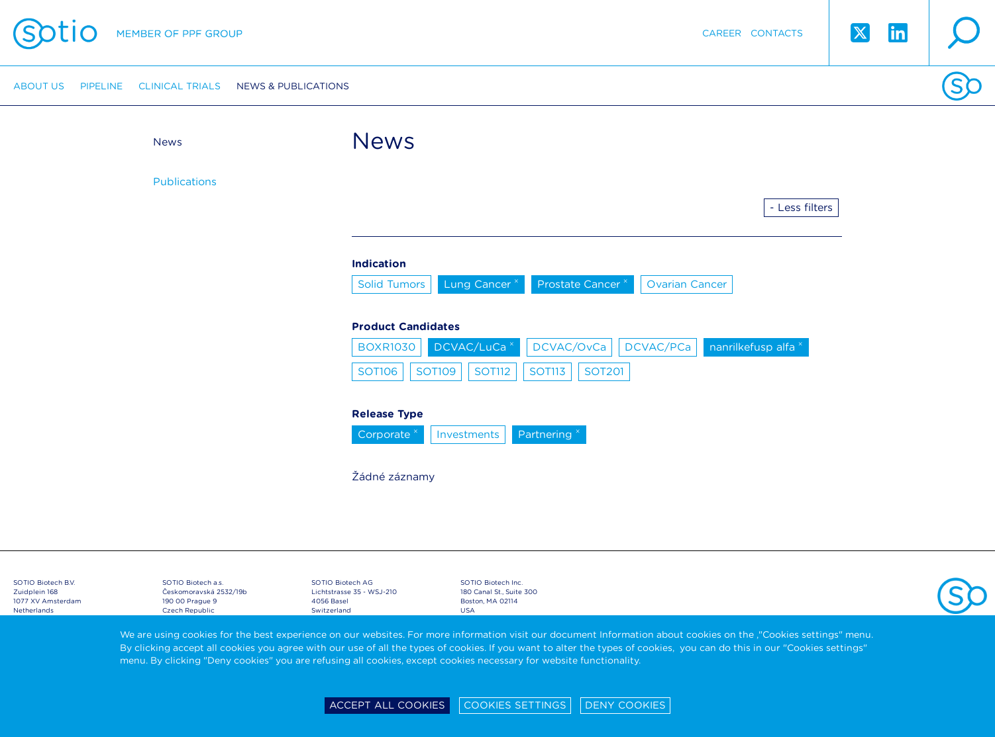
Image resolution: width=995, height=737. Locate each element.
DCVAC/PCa (658, 347)
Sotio (128, 33)
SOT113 (547, 371)
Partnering (549, 433)
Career (721, 33)
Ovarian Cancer (687, 284)
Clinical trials (179, 86)
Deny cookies (625, 705)
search (962, 33)
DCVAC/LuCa (474, 346)
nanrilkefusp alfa (756, 346)
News (167, 142)
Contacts (777, 33)
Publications (185, 181)
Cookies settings (515, 705)
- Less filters (801, 207)
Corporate (388, 433)
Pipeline (101, 86)
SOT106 (377, 371)
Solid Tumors (391, 284)
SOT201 (604, 371)
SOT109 (436, 371)
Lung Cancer (481, 283)
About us (38, 86)
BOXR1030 (386, 347)
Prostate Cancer (582, 283)
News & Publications (292, 86)
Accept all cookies (387, 705)
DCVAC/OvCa (569, 347)
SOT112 (492, 371)
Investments (468, 434)
